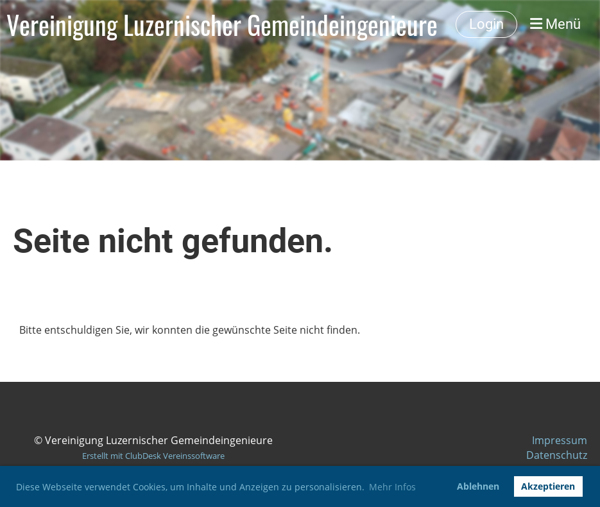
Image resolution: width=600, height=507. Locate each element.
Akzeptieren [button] (548, 486)
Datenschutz (556, 455)
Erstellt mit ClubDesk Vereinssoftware (153, 455)
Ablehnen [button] (478, 486)
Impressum (559, 440)
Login (486, 24)
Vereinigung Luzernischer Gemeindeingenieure (222, 24)
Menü (555, 24)
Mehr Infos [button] (392, 487)
